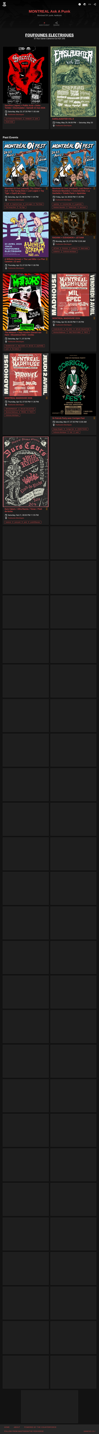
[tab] (44, 24)
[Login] (94, 4)
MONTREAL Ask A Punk (49, 11)
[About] (79, 4)
